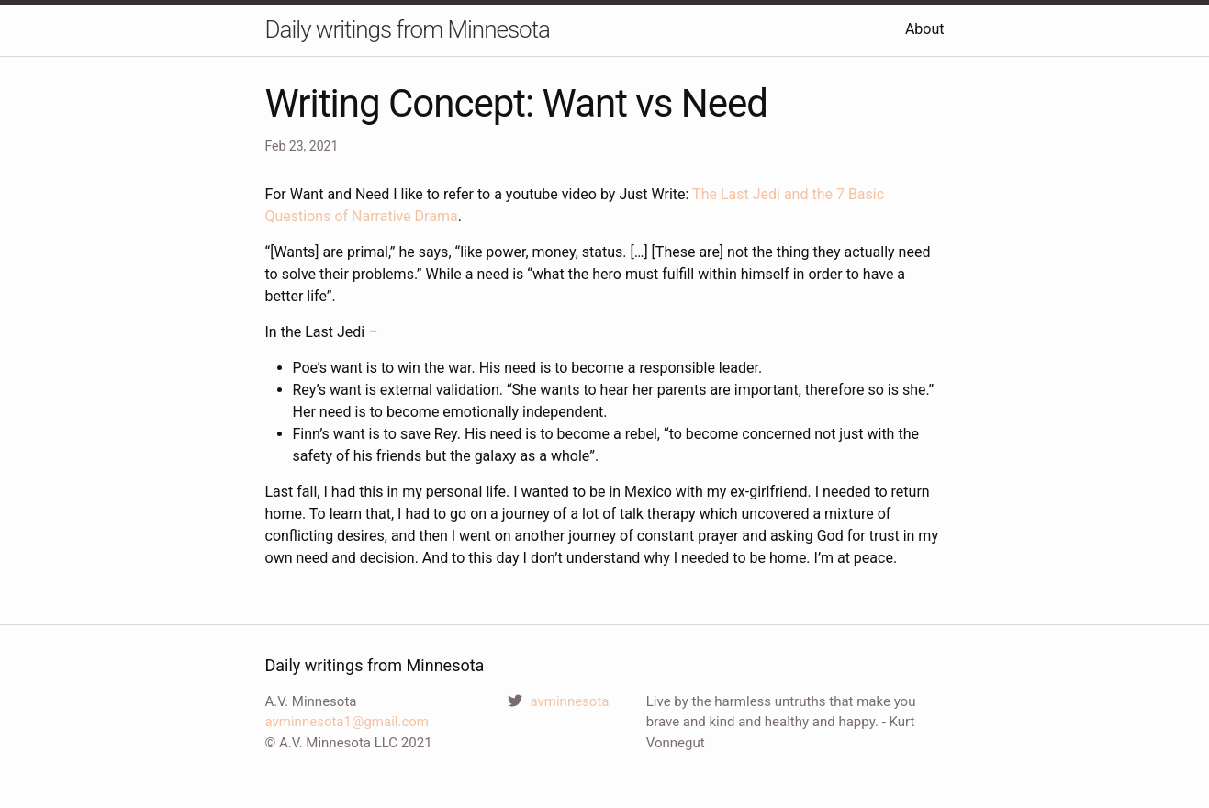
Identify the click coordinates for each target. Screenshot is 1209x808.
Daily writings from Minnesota (407, 29)
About (925, 29)
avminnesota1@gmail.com (347, 721)
